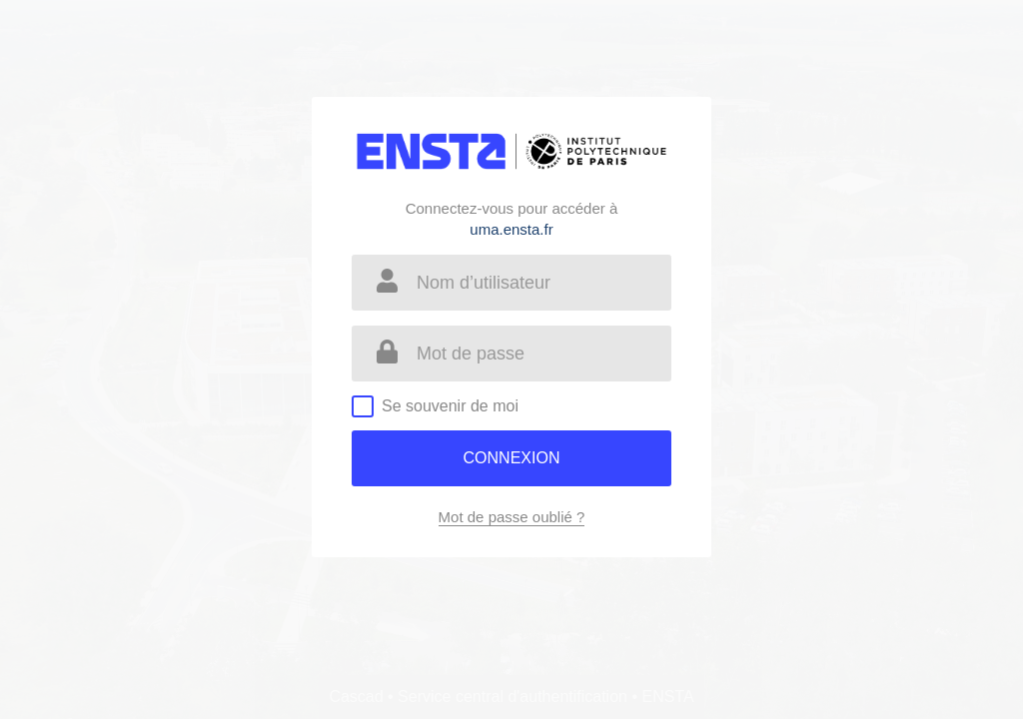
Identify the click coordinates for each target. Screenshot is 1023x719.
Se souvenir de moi (450, 405)
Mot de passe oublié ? (512, 516)
